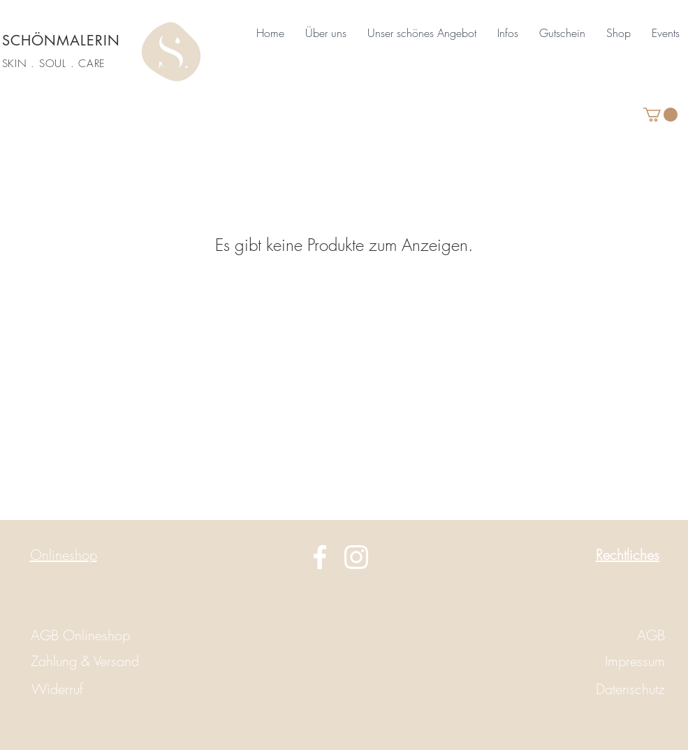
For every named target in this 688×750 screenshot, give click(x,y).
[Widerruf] (57, 689)
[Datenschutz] (615, 689)
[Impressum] (602, 661)
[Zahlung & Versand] (85, 661)
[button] (326, 32)
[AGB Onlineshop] (81, 635)
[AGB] (602, 635)
